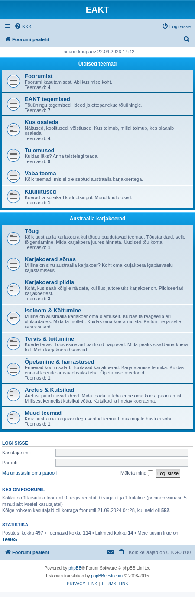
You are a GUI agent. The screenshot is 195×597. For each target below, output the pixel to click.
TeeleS (9, 539)
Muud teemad (43, 413)
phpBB (74, 568)
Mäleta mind (136, 473)
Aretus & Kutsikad (49, 390)
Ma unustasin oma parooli (29, 473)
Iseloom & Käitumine (53, 310)
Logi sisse (15, 443)
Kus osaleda (41, 122)
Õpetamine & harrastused (59, 361)
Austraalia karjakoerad (98, 219)
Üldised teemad (97, 64)
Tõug (32, 231)
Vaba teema (40, 173)
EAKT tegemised (47, 99)
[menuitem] (23, 26)
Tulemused (40, 150)
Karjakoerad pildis (49, 282)
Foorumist (38, 76)
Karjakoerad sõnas (50, 259)
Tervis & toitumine (49, 338)
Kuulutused (40, 191)
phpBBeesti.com (107, 576)
